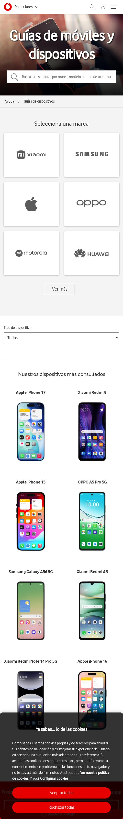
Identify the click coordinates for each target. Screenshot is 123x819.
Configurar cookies (54, 778)
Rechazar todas (61, 807)
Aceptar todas (61, 792)
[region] (61, 765)
